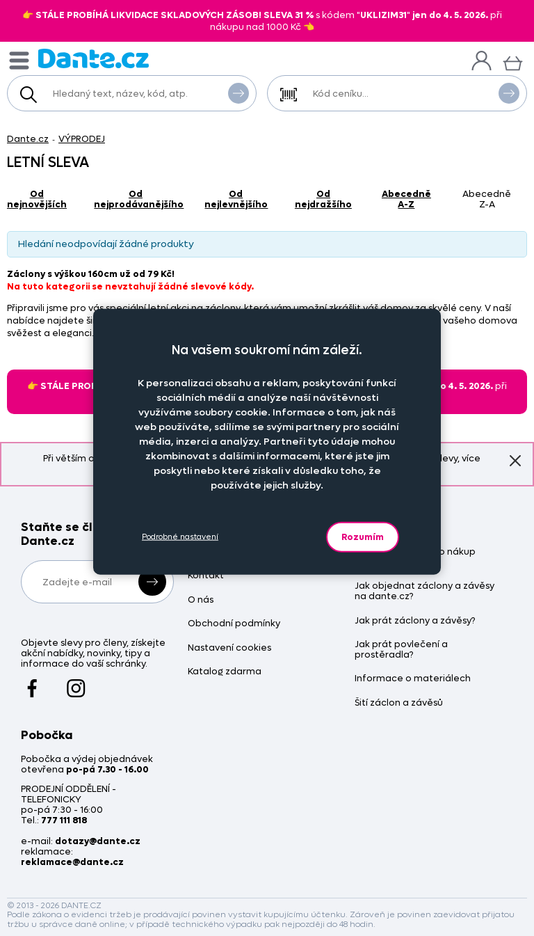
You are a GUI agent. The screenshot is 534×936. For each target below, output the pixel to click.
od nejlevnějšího (236, 199)
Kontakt (206, 576)
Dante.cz (28, 139)
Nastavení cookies (229, 648)
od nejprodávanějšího (139, 199)
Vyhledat (238, 93)
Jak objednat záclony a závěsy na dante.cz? (424, 591)
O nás (200, 600)
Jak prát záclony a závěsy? (415, 621)
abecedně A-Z (406, 199)
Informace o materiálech (413, 679)
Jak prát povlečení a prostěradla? (401, 650)
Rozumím (362, 536)
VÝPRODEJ (81, 139)
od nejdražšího (323, 199)
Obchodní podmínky (234, 624)
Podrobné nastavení (180, 537)
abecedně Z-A (486, 199)
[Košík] (513, 61)
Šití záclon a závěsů (399, 703)
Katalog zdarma (224, 672)
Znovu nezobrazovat (515, 460)
